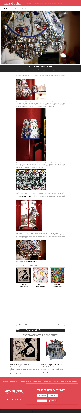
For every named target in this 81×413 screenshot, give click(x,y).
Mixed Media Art (47, 382)
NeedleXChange (64, 381)
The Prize (59, 3)
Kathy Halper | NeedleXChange (21, 365)
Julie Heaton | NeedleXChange (51, 365)
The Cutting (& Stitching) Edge (53, 71)
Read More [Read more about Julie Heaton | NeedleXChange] (46, 372)
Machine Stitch (45, 3)
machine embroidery (26, 196)
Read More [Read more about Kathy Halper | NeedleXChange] (16, 373)
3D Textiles (28, 3)
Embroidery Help (14, 382)
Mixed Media (53, 3)
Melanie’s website (32, 261)
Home (2, 8)
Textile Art (56, 382)
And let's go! (53, 400)
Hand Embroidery (36, 3)
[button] (27, 330)
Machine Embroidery (9, 8)
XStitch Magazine (73, 381)
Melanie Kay (19, 75)
